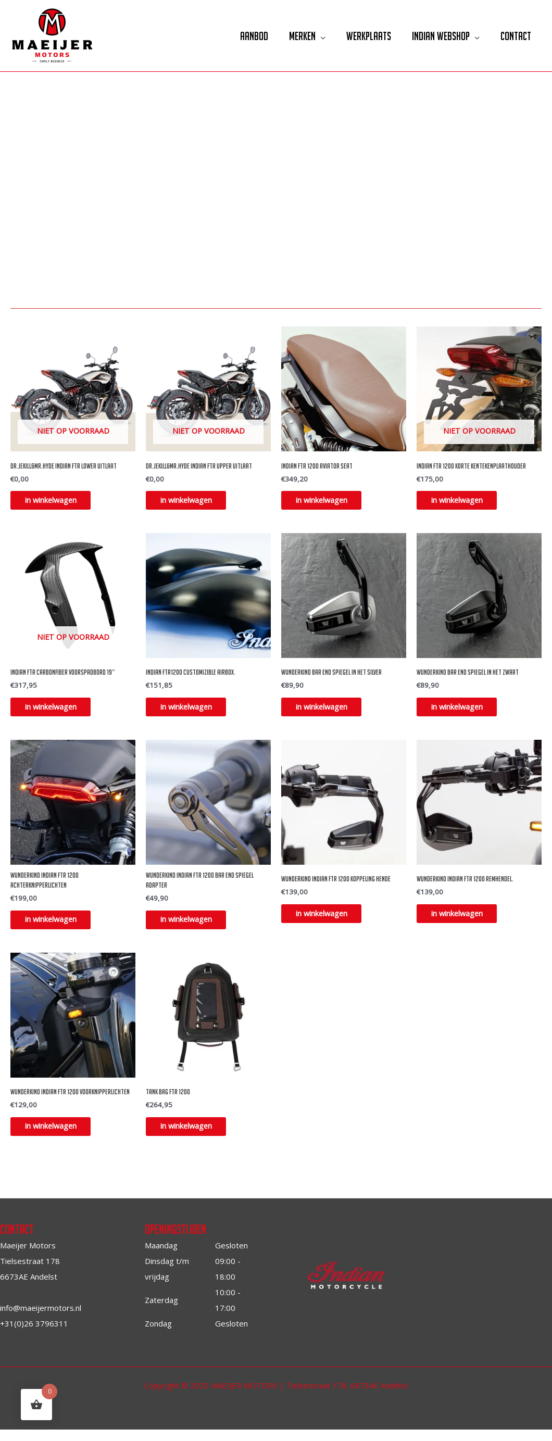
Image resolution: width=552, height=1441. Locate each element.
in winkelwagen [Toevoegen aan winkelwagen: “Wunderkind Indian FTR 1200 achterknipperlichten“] (58, 927)
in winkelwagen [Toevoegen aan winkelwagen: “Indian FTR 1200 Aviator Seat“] (329, 502)
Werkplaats (362, 36)
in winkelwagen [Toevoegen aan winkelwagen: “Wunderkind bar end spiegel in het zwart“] (464, 711)
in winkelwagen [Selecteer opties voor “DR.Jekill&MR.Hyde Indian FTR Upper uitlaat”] (193, 502)
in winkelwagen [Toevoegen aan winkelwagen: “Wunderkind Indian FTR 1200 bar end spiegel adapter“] (193, 927)
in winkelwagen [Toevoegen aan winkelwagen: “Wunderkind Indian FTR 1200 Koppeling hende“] (329, 920)
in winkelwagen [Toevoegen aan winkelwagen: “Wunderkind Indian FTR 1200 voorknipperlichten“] (58, 1136)
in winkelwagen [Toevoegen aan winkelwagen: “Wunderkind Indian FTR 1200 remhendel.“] (464, 920)
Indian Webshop (437, 36)
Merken (293, 36)
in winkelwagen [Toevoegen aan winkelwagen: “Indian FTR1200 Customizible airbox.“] (193, 711)
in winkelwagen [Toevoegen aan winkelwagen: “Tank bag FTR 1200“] (193, 1136)
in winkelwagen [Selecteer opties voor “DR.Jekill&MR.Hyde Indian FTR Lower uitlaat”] (58, 502)
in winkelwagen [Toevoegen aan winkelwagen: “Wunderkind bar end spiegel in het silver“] (329, 711)
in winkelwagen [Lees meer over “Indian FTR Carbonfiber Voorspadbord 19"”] (58, 711)
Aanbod (243, 36)
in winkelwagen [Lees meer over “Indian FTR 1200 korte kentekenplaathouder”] (464, 502)
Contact (514, 36)
